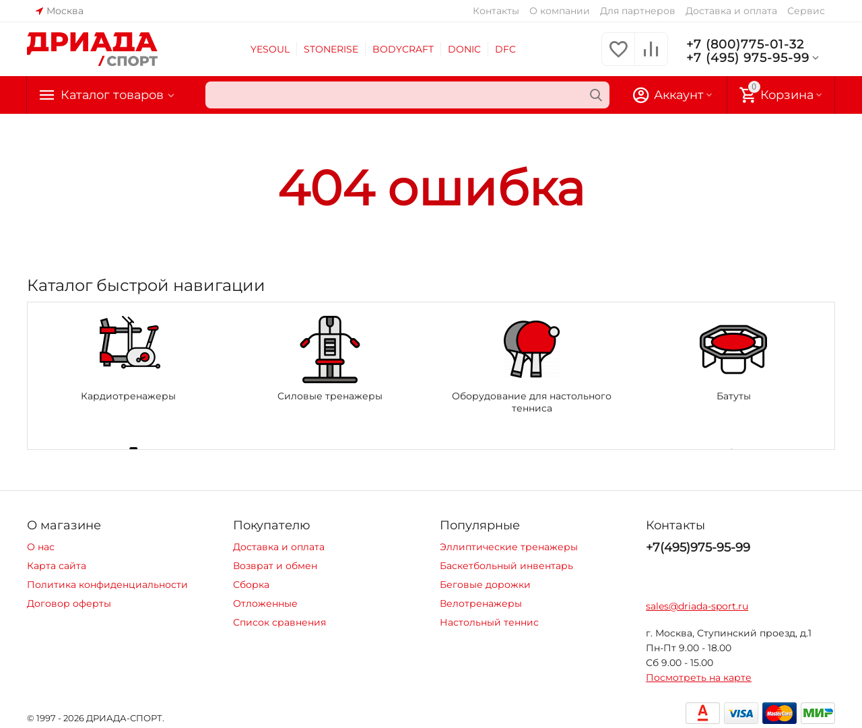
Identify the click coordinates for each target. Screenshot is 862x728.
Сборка (251, 584)
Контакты (496, 11)
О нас (41, 547)
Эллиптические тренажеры (509, 547)
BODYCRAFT (403, 49)
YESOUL (270, 49)
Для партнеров (637, 11)
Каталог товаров (113, 95)
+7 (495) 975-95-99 (754, 58)
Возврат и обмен (275, 566)
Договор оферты (69, 603)
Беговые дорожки (485, 584)
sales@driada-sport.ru (697, 606)
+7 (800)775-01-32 (745, 44)
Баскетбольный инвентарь (506, 566)
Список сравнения (279, 622)
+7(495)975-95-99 (698, 547)
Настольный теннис (489, 622)
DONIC (464, 49)
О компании (559, 11)
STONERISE (331, 49)
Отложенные (265, 603)
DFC (505, 49)
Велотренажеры (481, 603)
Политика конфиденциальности (107, 584)
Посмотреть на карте (699, 677)
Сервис (806, 11)
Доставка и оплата (731, 11)
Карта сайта (56, 566)
